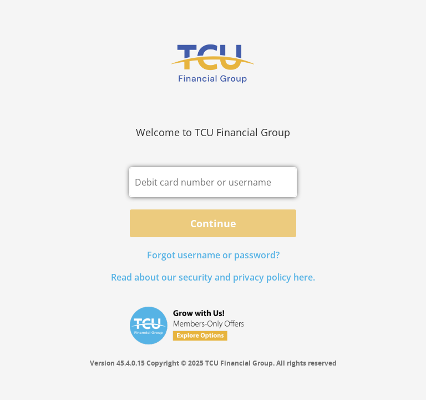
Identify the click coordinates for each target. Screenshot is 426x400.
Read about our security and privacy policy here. (213, 277)
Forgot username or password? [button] (213, 255)
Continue (213, 223)
